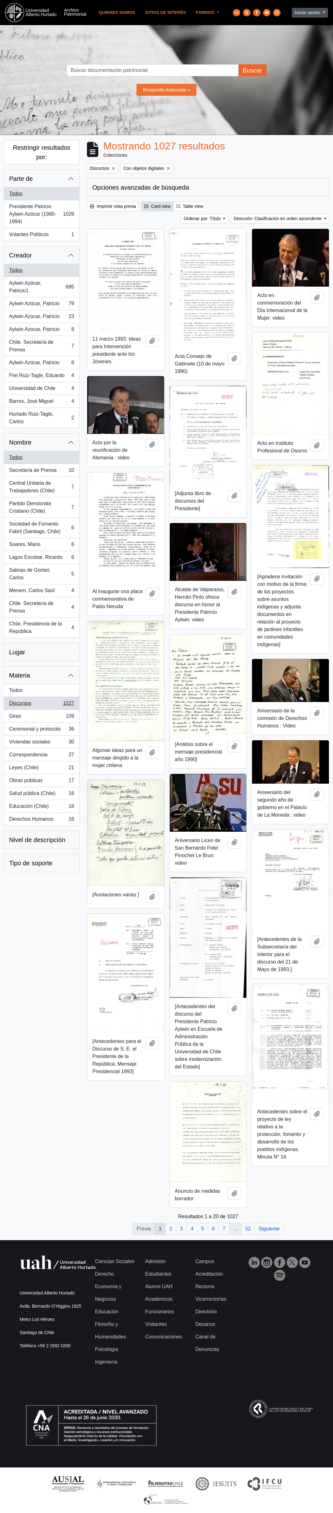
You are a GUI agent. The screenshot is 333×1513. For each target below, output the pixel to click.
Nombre (20, 442)
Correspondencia (41, 756)
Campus (204, 1261)
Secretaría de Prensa (41, 472)
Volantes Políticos (41, 236)
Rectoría (204, 1286)
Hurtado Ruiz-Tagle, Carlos (41, 417)
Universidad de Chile (41, 390)
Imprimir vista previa (113, 206)
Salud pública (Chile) (41, 795)
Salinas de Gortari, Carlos (41, 573)
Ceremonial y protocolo (41, 730)
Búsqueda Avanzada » (167, 89)
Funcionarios (159, 1311)
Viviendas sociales (41, 743)
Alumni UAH (158, 1286)
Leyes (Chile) (41, 769)
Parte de (21, 178)
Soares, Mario (41, 546)
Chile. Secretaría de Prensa (41, 345)
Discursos (41, 705)
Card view (157, 206)
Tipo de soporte (30, 863)
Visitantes (156, 1324)
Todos (16, 193)
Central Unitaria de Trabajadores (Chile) (41, 486)
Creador (20, 255)
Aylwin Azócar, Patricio (41, 305)
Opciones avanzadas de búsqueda (140, 187)
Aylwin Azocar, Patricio (41, 318)
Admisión (155, 1261)
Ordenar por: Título (203, 218)
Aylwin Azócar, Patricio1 (41, 286)
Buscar (252, 70)
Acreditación (209, 1274)
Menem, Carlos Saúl (41, 592)
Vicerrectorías (210, 1299)
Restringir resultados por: (41, 152)
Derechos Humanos (41, 820)
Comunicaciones (163, 1336)
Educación (107, 1311)
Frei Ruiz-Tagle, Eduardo (41, 377)
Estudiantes (158, 1274)
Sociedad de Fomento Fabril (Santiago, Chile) (41, 527)
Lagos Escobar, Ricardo (41, 559)
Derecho (104, 1274)
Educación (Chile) (41, 807)
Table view (189, 206)
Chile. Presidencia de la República (41, 627)
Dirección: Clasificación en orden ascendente (278, 218)
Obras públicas (41, 782)
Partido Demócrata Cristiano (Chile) (41, 507)
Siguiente (269, 1228)
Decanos (205, 1324)
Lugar (17, 652)
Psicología (106, 1349)
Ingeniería (106, 1361)
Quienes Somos (117, 12)
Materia (19, 675)
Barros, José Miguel (41, 402)
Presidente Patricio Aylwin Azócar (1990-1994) (41, 214)
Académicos (158, 1299)
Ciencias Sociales (115, 1261)
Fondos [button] (205, 12)
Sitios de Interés (165, 12)
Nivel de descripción (37, 839)
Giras (41, 717)
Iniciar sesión (308, 12)
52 (248, 1228)
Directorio (206, 1311)
